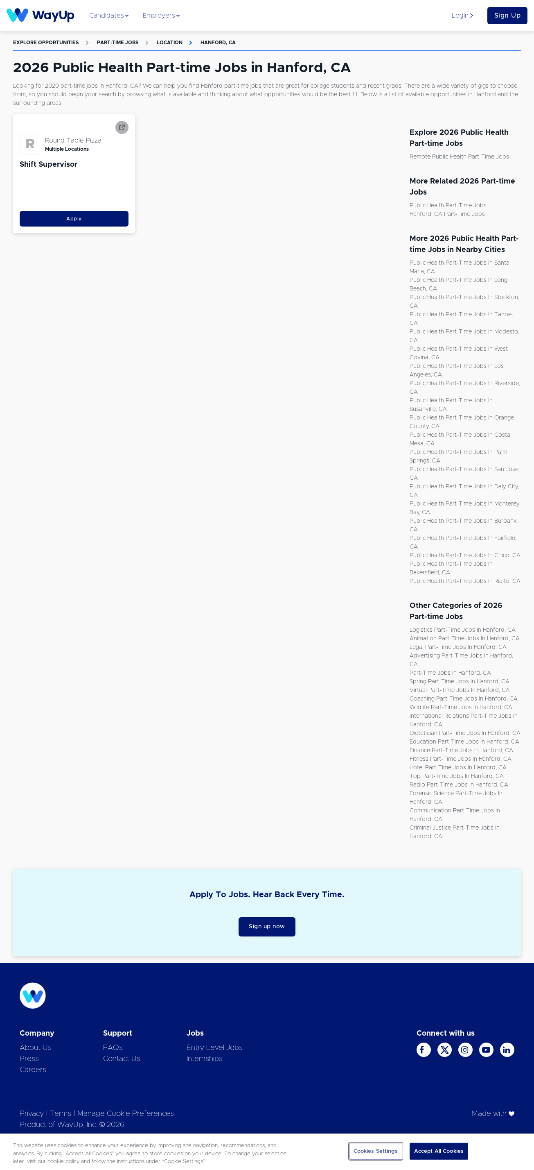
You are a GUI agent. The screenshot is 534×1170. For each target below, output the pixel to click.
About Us (36, 1048)
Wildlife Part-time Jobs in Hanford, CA (461, 707)
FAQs (113, 1048)
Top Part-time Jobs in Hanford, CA (457, 776)
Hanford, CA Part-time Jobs (447, 214)
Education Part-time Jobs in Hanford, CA (464, 742)
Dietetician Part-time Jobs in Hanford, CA (465, 733)
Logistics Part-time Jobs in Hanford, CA (463, 630)
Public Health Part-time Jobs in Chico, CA (465, 555)
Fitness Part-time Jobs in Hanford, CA (460, 759)
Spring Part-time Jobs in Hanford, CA (459, 682)
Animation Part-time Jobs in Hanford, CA (465, 639)
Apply (74, 218)
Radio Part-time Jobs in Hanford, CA (459, 785)
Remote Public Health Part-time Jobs (459, 157)
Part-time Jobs (118, 42)
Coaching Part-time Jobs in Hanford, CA (464, 699)
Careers (33, 1070)
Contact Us (121, 1059)
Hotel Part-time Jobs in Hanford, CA (458, 768)
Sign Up (507, 15)
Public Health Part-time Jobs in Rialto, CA (465, 581)
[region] (267, 1152)
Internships (205, 1059)
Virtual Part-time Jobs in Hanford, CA (460, 690)
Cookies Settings (376, 1151)
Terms (60, 1114)
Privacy (32, 1114)
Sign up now (267, 927)
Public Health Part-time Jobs (448, 206)
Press (29, 1059)
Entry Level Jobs (215, 1048)
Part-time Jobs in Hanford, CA (450, 673)
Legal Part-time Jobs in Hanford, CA (458, 647)
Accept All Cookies (439, 1151)
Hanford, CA (218, 42)
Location (170, 42)
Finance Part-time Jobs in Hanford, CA (461, 750)
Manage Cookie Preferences (125, 1114)
